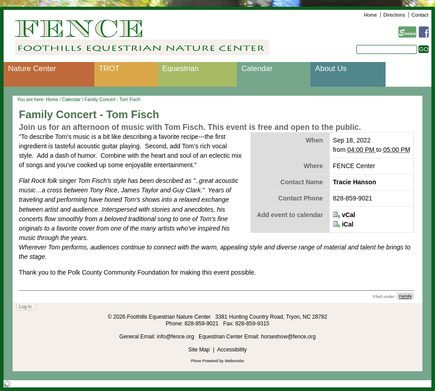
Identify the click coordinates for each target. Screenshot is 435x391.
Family (405, 296)
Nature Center (32, 68)
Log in (25, 306)
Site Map (199, 350)
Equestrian (180, 68)
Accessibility (232, 350)
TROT (109, 68)
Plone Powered (204, 361)
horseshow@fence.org (288, 336)
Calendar (256, 68)
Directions (394, 15)
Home (370, 15)
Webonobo (234, 361)
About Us (330, 68)
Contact (420, 15)
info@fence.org (176, 336)
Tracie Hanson (354, 182)
